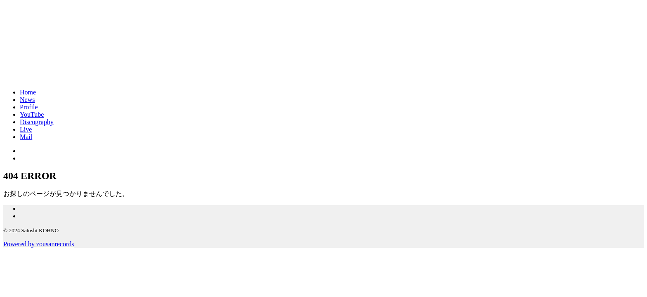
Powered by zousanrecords (38, 244)
